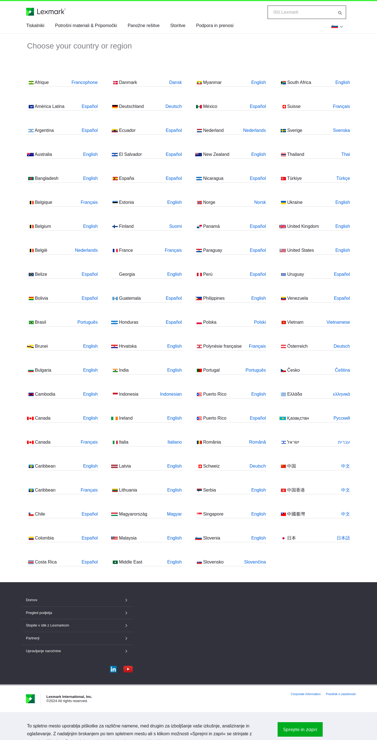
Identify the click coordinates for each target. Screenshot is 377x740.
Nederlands (86, 250)
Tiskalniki (35, 25)
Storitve (177, 25)
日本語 (343, 538)
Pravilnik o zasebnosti (341, 694)
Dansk (175, 82)
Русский (342, 418)
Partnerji (77, 638)
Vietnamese (338, 322)
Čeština (342, 370)
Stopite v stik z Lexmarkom (77, 625)
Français (89, 202)
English (90, 154)
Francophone (85, 82)
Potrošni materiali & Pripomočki (86, 25)
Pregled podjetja (77, 613)
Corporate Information (306, 694)
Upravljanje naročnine (77, 651)
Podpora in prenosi (214, 25)
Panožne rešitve (144, 25)
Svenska (341, 130)
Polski (260, 322)
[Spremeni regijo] (337, 26)
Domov (77, 600)
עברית (344, 442)
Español (90, 106)
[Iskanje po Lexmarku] (340, 12)
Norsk (260, 202)
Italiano (174, 442)
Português (87, 322)
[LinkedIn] (113, 668)
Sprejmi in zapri (300, 729)
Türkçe (343, 178)
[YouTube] (128, 668)
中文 (345, 466)
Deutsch (173, 106)
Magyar (174, 514)
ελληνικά (341, 394)
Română (257, 442)
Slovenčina (255, 562)
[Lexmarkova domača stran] (46, 12)
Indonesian (171, 394)
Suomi (175, 226)
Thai (345, 154)
